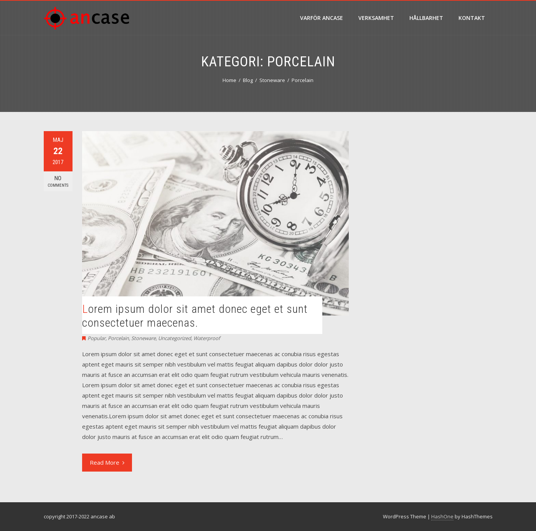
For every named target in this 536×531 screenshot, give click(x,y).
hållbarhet (426, 17)
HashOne (442, 516)
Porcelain (118, 338)
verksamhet (376, 17)
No (58, 181)
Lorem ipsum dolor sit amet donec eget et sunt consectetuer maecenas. (195, 315)
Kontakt (471, 17)
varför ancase (321, 17)
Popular (96, 338)
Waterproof (206, 338)
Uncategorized (174, 338)
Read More (107, 462)
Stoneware (143, 338)
